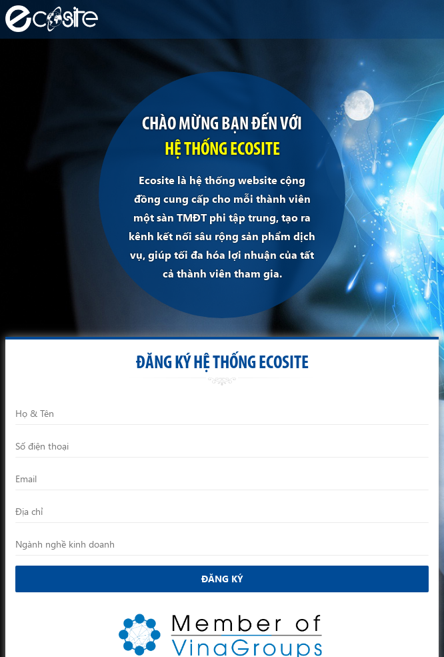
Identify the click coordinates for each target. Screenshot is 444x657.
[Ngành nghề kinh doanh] (222, 544)
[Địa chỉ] (222, 511)
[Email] (222, 479)
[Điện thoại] (222, 446)
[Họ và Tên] (222, 413)
